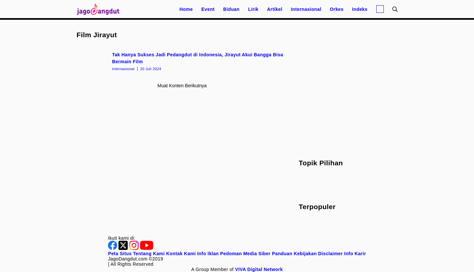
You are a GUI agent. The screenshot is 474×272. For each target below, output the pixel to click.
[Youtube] (146, 248)
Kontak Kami (181, 253)
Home (186, 9)
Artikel (274, 9)
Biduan (231, 9)
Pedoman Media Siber (245, 253)
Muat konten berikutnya (181, 85)
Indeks (360, 9)
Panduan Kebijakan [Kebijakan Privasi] (294, 253)
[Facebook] (113, 248)
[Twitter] (123, 248)
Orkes (337, 9)
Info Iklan (208, 253)
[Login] (380, 9)
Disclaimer (330, 253)
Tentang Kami (149, 253)
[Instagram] (134, 248)
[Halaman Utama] (100, 9)
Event (208, 9)
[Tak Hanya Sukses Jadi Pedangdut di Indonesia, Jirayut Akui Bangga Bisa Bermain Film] (182, 61)
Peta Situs (120, 253)
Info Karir (355, 253)
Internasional (306, 9)
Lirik (253, 9)
